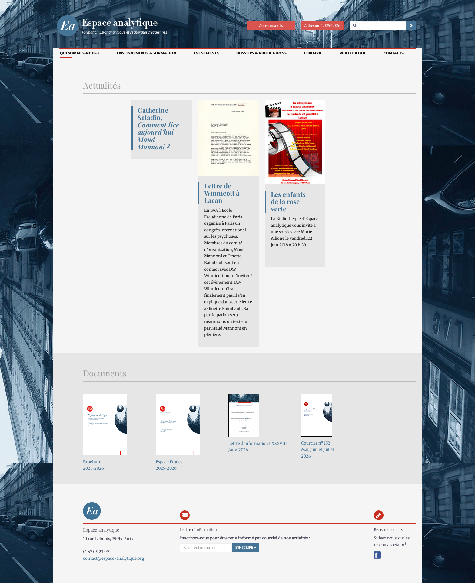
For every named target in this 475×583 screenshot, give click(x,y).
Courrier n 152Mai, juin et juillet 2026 (317, 450)
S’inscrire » (245, 547)
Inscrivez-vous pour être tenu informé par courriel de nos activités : (245, 538)
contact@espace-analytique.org (113, 558)
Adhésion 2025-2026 (322, 25)
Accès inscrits (271, 25)
